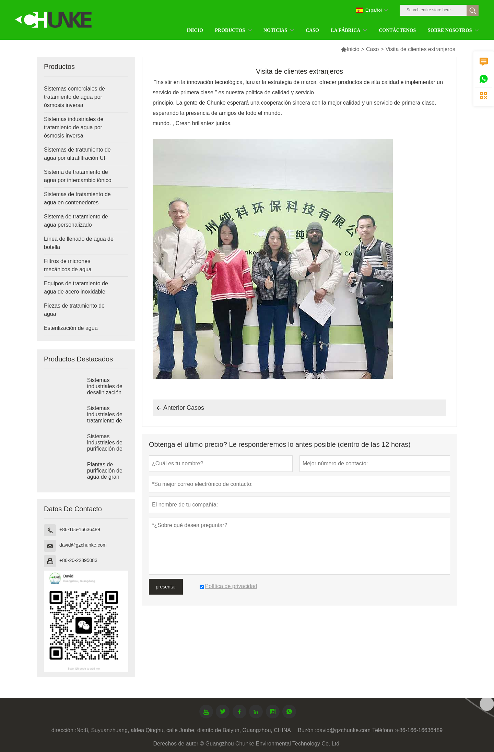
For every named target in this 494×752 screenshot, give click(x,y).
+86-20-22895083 (78, 560)
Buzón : (307, 730)
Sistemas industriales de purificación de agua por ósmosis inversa (107, 448)
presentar (166, 586)
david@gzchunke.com (83, 545)
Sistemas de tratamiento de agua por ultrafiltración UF (77, 154)
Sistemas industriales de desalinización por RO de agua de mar (106, 392)
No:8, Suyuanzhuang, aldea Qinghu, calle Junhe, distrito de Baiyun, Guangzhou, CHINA (184, 730)
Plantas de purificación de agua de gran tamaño (104, 474)
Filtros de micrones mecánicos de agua (68, 265)
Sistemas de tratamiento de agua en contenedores (77, 198)
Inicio (350, 49)
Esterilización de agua (71, 328)
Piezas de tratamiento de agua (74, 310)
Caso (372, 49)
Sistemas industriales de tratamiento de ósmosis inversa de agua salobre (107, 420)
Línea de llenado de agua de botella (79, 243)
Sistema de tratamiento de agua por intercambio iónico (77, 176)
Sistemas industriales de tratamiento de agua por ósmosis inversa (73, 127)
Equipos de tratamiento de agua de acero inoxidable (76, 287)
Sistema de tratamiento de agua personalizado (76, 221)
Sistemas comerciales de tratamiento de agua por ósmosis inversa (74, 97)
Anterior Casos (180, 408)
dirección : (64, 730)
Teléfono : (384, 730)
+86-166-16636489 (79, 529)
